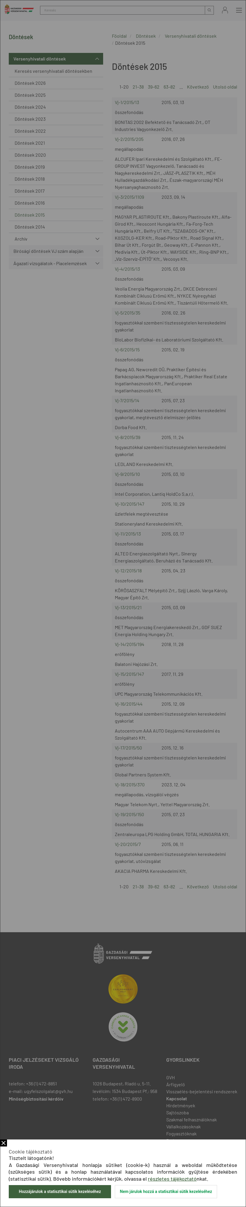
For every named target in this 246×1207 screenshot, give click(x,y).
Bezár (3, 1142)
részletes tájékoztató (172, 1178)
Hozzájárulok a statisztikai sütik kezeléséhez (60, 1191)
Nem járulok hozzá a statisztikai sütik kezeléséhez (166, 1191)
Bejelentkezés (225, 10)
